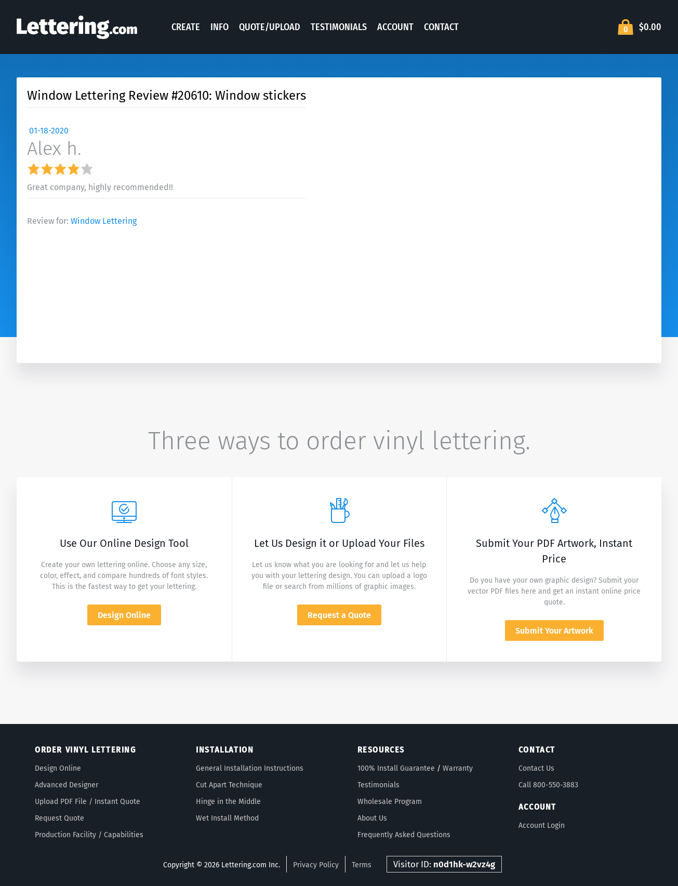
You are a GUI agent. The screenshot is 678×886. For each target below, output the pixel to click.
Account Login (542, 825)
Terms (361, 865)
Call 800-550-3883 (548, 785)
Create (185, 27)
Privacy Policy (316, 865)
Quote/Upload (269, 27)
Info (219, 27)
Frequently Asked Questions (403, 834)
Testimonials (339, 27)
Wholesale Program (389, 801)
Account (395, 27)
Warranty (458, 768)
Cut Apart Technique (229, 785)
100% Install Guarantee (396, 768)
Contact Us (536, 768)
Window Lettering (104, 221)
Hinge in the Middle (228, 801)
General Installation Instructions (249, 768)
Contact (441, 27)
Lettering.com (77, 27)
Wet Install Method (227, 818)
